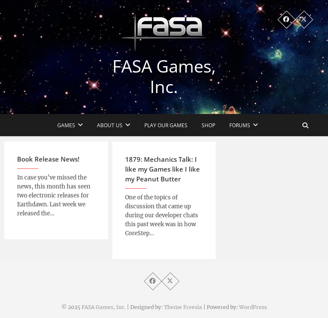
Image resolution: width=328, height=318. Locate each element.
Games (66, 125)
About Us (110, 125)
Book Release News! (48, 162)
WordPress (253, 307)
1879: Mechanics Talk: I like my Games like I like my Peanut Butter (162, 173)
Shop (208, 125)
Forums (239, 125)
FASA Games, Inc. (164, 76)
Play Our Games (165, 125)
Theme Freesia (183, 307)
